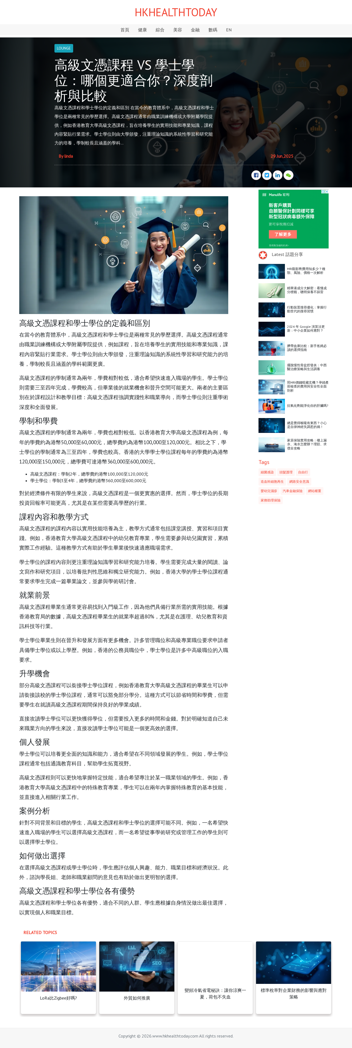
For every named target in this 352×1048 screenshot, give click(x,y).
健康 (142, 29)
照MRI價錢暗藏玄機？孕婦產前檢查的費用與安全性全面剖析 (308, 386)
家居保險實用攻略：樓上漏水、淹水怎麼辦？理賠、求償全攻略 (307, 444)
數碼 (212, 29)
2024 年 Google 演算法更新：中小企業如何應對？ (306, 328)
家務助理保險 (270, 500)
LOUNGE (64, 48)
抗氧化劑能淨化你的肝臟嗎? (307, 405)
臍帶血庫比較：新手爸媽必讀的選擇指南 (307, 348)
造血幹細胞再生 (272, 481)
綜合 (160, 29)
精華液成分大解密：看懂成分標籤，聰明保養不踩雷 (307, 290)
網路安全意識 (299, 481)
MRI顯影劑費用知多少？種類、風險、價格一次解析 (306, 271)
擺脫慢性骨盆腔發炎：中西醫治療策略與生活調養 (307, 367)
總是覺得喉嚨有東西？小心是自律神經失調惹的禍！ (307, 425)
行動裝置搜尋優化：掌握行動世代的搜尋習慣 (307, 309)
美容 (177, 29)
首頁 (124, 29)
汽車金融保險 (292, 491)
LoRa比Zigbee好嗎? (58, 998)
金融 (195, 29)
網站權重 (314, 491)
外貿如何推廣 (137, 998)
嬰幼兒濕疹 (269, 491)
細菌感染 (267, 472)
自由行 (303, 472)
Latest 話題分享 (287, 254)
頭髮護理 (286, 472)
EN (229, 29)
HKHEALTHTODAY (176, 12)
